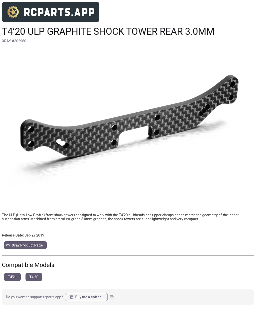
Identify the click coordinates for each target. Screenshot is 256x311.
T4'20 (34, 277)
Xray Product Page (24, 245)
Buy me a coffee (85, 297)
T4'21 (12, 277)
